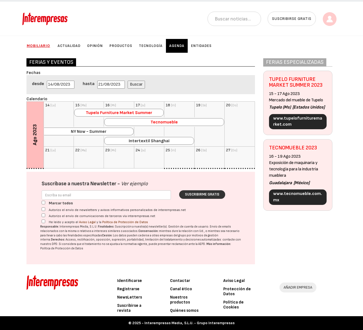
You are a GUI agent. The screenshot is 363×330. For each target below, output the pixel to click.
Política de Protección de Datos (125, 222)
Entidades (201, 46)
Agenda (176, 46)
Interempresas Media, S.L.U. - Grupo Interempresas (189, 323)
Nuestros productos (180, 300)
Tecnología (151, 46)
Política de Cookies (233, 305)
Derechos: (58, 239)
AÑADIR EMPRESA (298, 287)
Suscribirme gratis (202, 194)
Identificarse (129, 280)
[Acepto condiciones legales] (43, 221)
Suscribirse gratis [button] (291, 18)
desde (38, 83)
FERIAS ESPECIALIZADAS (295, 62)
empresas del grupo (173, 235)
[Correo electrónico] (106, 195)
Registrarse (128, 289)
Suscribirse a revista (129, 308)
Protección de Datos (237, 291)
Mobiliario (38, 45)
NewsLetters (129, 297)
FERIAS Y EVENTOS (51, 62)
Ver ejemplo (134, 184)
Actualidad (69, 46)
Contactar (180, 280)
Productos (120, 46)
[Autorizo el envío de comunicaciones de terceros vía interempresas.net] (43, 215)
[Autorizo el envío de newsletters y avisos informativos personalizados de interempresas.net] (43, 209)
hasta (89, 83)
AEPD (201, 244)
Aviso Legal (87, 222)
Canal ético (181, 289)
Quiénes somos (184, 310)
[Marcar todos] (43, 202)
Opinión (95, 46)
